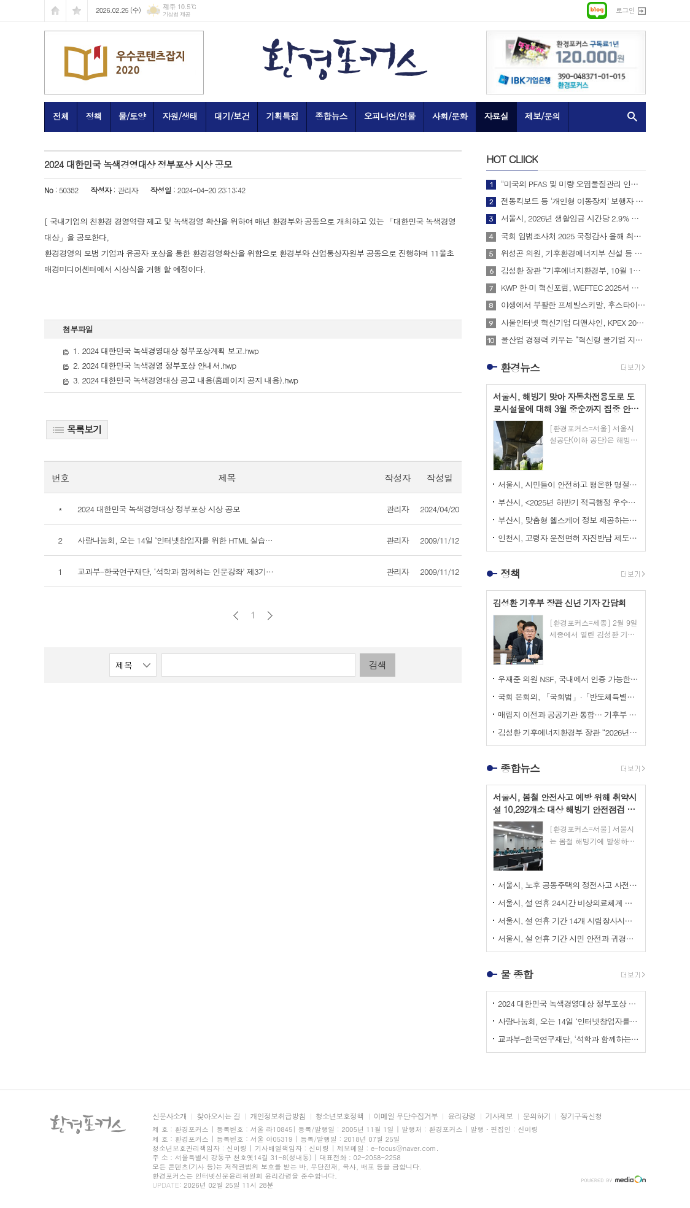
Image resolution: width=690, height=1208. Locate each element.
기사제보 (499, 1116)
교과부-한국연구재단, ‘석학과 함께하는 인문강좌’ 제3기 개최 (568, 1039)
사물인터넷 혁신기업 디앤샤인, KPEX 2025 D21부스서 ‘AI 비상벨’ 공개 (573, 322)
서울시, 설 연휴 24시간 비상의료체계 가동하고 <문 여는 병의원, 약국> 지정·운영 (568, 903)
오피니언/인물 (390, 116)
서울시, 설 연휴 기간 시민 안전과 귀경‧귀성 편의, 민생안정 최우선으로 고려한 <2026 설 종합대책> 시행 (568, 938)
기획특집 (282, 116)
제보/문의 (542, 116)
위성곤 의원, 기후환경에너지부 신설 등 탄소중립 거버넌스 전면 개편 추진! (573, 253)
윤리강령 (461, 1116)
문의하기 (537, 1116)
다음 (270, 616)
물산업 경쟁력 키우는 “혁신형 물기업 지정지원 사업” (573, 339)
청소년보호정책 (340, 1116)
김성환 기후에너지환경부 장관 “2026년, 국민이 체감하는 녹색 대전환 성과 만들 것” (568, 732)
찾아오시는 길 (218, 1116)
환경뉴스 (520, 367)
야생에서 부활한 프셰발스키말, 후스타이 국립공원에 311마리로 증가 (573, 304)
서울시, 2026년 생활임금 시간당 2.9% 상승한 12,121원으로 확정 (573, 218)
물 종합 (516, 974)
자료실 (496, 116)
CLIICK (512, 159)
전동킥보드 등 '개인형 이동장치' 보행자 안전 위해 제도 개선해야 (573, 201)
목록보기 (77, 429)
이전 (236, 616)
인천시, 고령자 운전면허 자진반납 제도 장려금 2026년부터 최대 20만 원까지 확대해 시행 (568, 538)
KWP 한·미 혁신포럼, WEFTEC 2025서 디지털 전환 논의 (573, 287)
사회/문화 (450, 116)
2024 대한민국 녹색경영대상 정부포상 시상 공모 (568, 1003)
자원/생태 (180, 116)
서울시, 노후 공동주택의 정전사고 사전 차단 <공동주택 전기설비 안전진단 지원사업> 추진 (568, 885)
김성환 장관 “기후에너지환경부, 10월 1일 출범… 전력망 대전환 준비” (573, 270)
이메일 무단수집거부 (406, 1116)
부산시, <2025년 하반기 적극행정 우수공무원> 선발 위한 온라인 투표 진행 (568, 502)
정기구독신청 (581, 1116)
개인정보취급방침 (277, 1116)
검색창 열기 (629, 116)
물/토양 (131, 116)
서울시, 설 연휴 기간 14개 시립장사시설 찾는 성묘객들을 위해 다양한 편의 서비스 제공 (568, 920)
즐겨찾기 (76, 10)
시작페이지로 (55, 10)
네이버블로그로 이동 (597, 10)
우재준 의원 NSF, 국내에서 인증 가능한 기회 (568, 679)
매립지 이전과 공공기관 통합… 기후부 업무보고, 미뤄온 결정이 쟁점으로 (568, 714)
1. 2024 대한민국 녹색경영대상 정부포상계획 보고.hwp (160, 350)
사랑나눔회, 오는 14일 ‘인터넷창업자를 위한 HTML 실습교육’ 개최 (568, 1021)
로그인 (625, 10)
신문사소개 (169, 1116)
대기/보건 (232, 116)
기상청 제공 (176, 14)
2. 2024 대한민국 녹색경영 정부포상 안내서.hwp (149, 365)
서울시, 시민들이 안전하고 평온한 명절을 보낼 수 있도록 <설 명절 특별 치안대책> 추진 (568, 484)
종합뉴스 (331, 116)
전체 (61, 116)
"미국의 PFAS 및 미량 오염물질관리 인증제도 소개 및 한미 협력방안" (573, 184)
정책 (93, 116)
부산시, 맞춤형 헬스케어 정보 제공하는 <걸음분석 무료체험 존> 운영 (568, 520)
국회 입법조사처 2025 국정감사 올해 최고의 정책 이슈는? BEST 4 (573, 236)
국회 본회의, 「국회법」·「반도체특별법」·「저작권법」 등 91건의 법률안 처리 (568, 696)
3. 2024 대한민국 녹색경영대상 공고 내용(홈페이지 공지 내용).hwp (180, 380)
